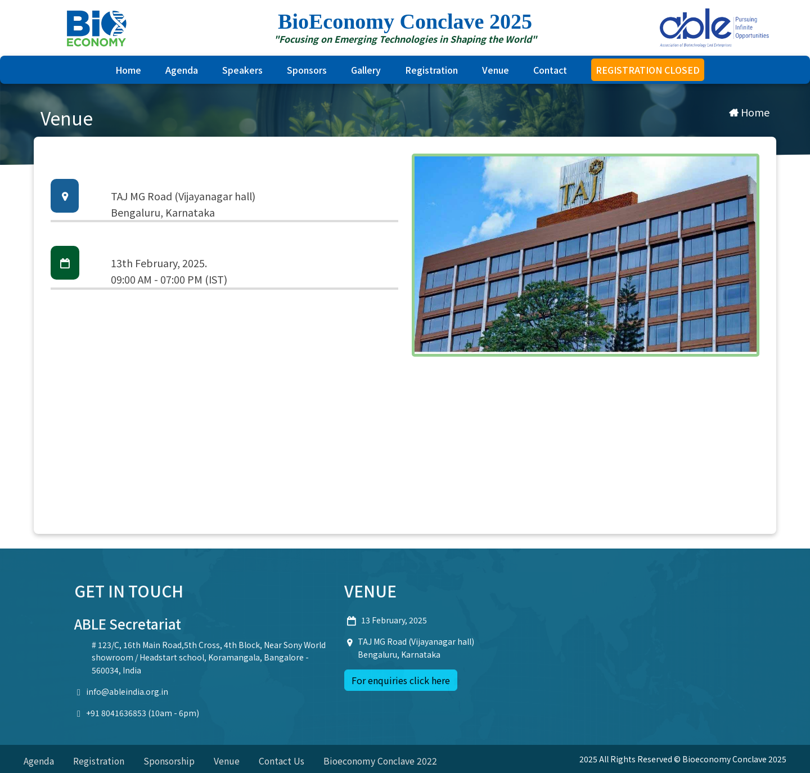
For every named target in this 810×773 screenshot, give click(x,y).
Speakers (242, 70)
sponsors (307, 70)
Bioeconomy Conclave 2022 (384, 760)
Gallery (366, 70)
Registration (431, 70)
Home (128, 70)
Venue (495, 70)
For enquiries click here (401, 680)
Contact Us (283, 760)
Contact (550, 70)
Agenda (181, 70)
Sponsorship (170, 760)
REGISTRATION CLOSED (648, 70)
